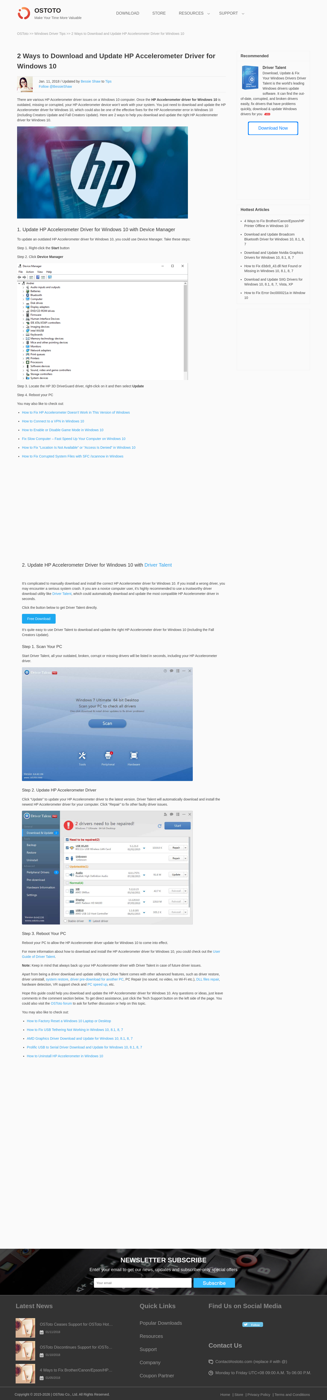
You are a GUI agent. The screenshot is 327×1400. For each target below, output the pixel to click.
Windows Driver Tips (50, 34)
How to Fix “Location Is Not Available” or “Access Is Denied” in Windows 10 (78, 447)
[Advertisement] (63, 508)
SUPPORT (228, 13)
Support (148, 1349)
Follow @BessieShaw (55, 86)
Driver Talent (158, 565)
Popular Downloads (161, 1323)
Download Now (273, 128)
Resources (151, 1336)
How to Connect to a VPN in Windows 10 (53, 421)
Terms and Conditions (292, 1394)
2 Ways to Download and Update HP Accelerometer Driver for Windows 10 (128, 34)
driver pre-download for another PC (97, 979)
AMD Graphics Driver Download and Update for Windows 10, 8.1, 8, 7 (80, 1038)
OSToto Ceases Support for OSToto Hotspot (76, 1328)
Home (225, 1394)
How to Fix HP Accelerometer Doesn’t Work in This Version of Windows (76, 412)
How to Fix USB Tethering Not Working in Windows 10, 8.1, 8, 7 (75, 1030)
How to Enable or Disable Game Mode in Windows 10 (62, 430)
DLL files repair (207, 979)
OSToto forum (61, 1003)
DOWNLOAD (127, 13)
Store (239, 1394)
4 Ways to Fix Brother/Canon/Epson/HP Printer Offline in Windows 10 (76, 1374)
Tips (108, 81)
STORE (159, 13)
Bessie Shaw (91, 81)
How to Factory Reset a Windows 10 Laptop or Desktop (69, 1021)
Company (150, 1362)
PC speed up (97, 984)
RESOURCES (191, 13)
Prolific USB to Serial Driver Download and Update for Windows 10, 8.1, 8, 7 (84, 1047)
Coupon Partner (157, 1375)
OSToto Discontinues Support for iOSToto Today (76, 1351)
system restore (57, 979)
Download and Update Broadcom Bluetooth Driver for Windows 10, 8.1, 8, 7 (274, 239)
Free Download (39, 619)
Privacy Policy (258, 1394)
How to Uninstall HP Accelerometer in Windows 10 (65, 1056)
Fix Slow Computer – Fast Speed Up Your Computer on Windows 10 (73, 439)
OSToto (23, 34)
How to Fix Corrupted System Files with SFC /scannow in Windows (72, 456)
